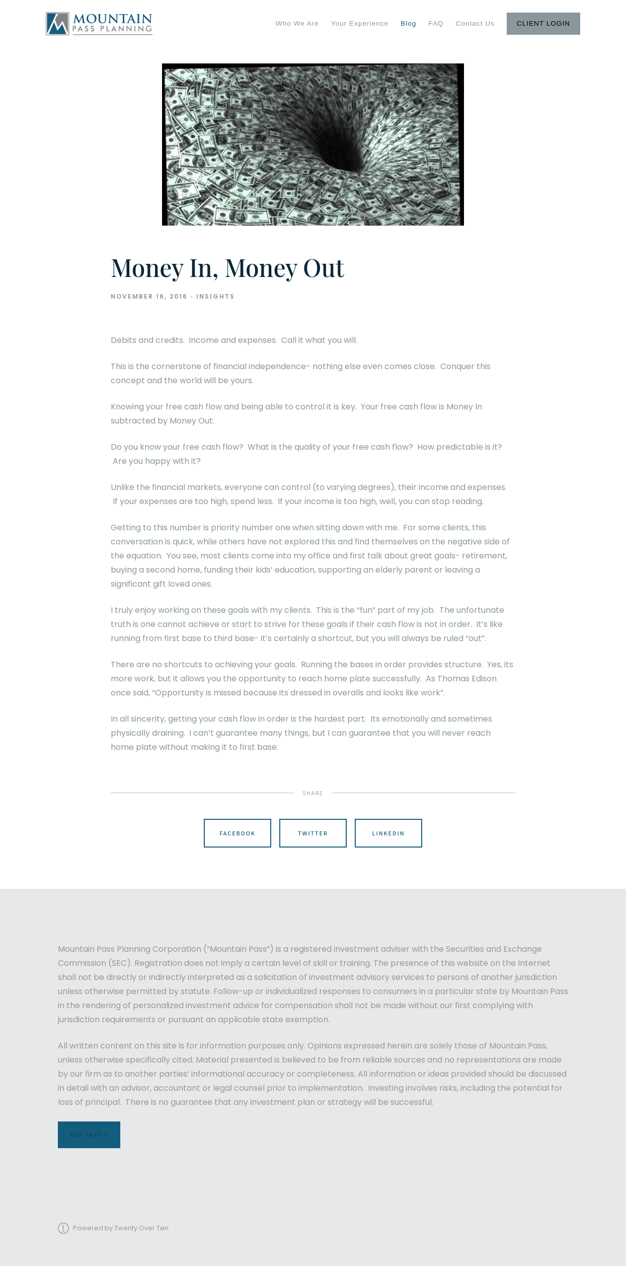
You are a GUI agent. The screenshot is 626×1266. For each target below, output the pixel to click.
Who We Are (297, 23)
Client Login (543, 23)
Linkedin (388, 833)
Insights (215, 296)
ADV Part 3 (89, 1135)
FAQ (435, 23)
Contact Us (475, 23)
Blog (408, 23)
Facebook (237, 833)
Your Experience (359, 23)
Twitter (313, 833)
